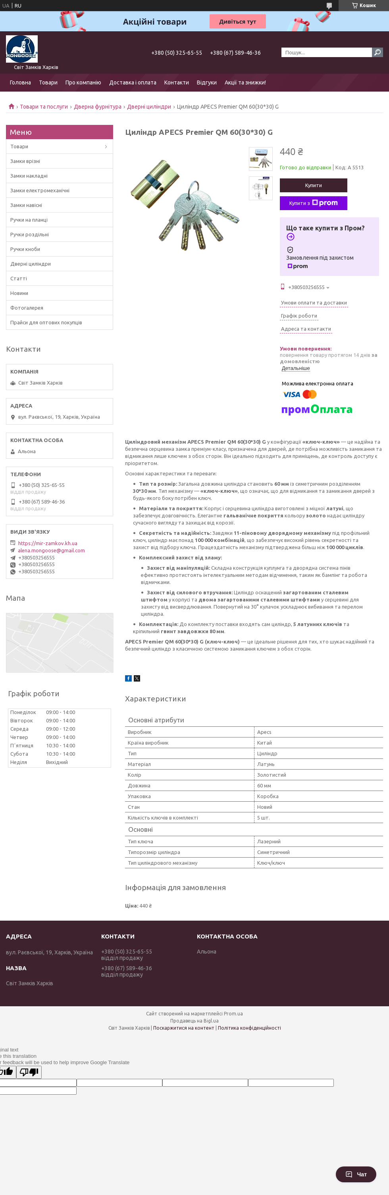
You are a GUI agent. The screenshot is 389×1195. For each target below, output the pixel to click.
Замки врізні (25, 161)
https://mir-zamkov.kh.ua (47, 543)
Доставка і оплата (132, 82)
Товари (48, 82)
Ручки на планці (29, 219)
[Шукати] (377, 52)
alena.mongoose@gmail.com (51, 550)
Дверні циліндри (149, 106)
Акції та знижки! (245, 82)
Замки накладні (29, 175)
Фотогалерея (26, 307)
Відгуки (207, 82)
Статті (18, 278)
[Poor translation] (29, 1072)
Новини (19, 293)
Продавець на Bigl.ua (194, 1020)
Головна (20, 82)
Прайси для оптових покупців (46, 322)
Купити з (313, 203)
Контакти (176, 82)
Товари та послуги (44, 106)
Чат (356, 1174)
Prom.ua (233, 1013)
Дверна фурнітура (97, 106)
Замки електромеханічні (39, 190)
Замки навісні (26, 205)
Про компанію (83, 82)
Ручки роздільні (29, 234)
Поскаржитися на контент (183, 1027)
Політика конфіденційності (249, 1027)
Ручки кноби (25, 249)
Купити (313, 185)
